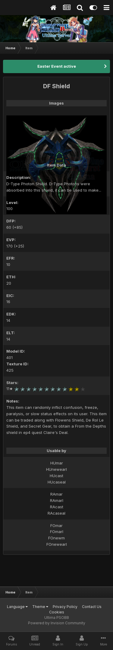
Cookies (56, 612)
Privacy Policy (65, 606)
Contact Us (92, 606)
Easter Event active (56, 66)
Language (17, 606)
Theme (40, 606)
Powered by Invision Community (56, 623)
